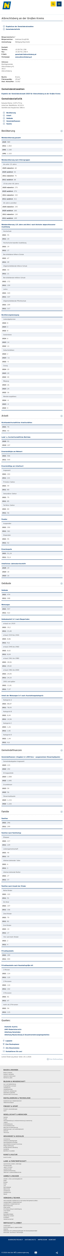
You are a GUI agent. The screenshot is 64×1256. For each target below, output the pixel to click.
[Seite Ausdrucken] (36, 1253)
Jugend (5, 1122)
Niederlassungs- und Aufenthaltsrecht (13, 1129)
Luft (4, 1185)
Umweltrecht (6, 1190)
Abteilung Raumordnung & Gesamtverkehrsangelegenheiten (26, 1035)
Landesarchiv (7, 1087)
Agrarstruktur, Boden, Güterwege (12, 1164)
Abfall (4, 1180)
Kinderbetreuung (8, 1124)
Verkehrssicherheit (8, 1219)
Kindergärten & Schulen (9, 1086)
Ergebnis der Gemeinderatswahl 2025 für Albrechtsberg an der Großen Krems (30, 94)
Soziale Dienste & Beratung (10, 1147)
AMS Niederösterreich (12, 1029)
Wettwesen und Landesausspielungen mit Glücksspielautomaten (20, 1230)
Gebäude (8, 118)
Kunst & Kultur (7, 1157)
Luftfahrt (5, 1212)
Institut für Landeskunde (9, 1091)
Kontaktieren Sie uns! (14, 1051)
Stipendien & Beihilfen (9, 1092)
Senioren (5, 1131)
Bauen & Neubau (7, 1072)
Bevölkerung (9, 113)
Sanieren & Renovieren (9, 1076)
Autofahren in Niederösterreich (11, 1204)
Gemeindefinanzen (11, 121)
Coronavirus (6, 1139)
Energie (5, 1182)
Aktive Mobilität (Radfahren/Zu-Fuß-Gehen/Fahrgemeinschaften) (20, 1200)
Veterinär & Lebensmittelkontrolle (12, 1172)
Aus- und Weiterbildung (9, 1084)
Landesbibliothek (8, 1089)
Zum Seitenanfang (55, 1059)
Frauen (5, 1119)
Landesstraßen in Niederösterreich (12, 1202)
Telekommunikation (8, 1102)
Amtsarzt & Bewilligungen (10, 1140)
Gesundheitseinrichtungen (10, 1142)
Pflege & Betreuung (8, 1145)
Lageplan (8, 1041)
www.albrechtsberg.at (23, 57)
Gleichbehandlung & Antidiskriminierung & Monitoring (17, 1120)
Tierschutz (6, 1132)
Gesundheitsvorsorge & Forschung (12, 1144)
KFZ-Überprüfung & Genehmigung (12, 1209)
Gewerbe (5, 1229)
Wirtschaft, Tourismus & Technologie (13, 1232)
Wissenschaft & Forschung (10, 1094)
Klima (4, 1184)
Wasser (5, 1194)
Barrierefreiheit (15, 1240)
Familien (5, 1117)
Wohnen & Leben (7, 1077)
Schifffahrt (6, 1217)
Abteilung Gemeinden (12, 1032)
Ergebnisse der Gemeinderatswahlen (18, 26)
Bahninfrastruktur (8, 1205)
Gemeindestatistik (11, 29)
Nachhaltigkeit (7, 1187)
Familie (7, 124)
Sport (4, 1110)
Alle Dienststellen (12, 1048)
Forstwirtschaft (7, 1165)
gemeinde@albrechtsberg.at (25, 54)
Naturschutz (6, 1189)
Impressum (42, 1240)
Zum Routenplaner (12, 1044)
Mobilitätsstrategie (8, 1214)
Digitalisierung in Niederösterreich (12, 1101)
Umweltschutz (7, 1192)
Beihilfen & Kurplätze (9, 1151)
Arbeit (7, 115)
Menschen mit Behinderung (10, 1127)
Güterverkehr (6, 1207)
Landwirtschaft (7, 1169)
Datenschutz (30, 1240)
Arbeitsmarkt (6, 1225)
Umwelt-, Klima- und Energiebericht (12, 1179)
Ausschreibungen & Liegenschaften (12, 1227)
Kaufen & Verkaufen (8, 1074)
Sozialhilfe (6, 1149)
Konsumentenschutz (8, 1125)
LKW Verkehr (6, 1210)
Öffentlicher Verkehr (8, 1216)
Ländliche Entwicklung (9, 1170)
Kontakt (52, 1240)
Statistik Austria (10, 1027)
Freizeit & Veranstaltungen (10, 1109)
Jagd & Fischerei (7, 1167)
